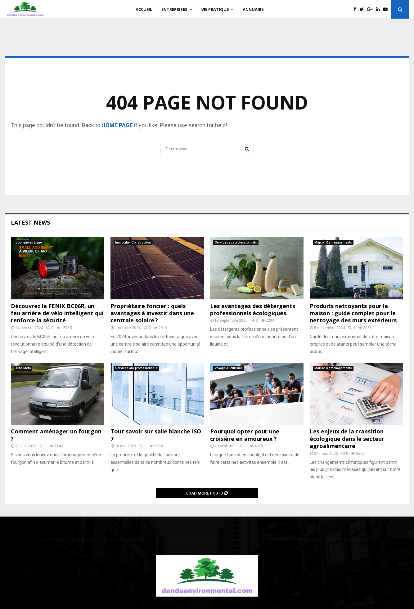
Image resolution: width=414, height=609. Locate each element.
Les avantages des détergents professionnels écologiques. (252, 309)
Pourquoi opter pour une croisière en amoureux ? (244, 435)
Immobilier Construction (133, 242)
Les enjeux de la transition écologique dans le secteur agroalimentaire (347, 439)
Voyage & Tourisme (229, 368)
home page (117, 125)
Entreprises (174, 9)
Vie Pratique (215, 9)
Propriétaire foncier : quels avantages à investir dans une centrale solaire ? (152, 313)
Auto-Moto (23, 368)
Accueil (144, 9)
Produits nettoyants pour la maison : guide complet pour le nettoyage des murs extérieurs (353, 313)
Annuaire (253, 9)
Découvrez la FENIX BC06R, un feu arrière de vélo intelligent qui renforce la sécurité (57, 313)
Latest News (30, 222)
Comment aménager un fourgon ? (56, 435)
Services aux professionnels (236, 242)
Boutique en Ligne (29, 242)
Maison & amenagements (333, 242)
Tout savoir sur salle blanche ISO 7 (155, 435)
